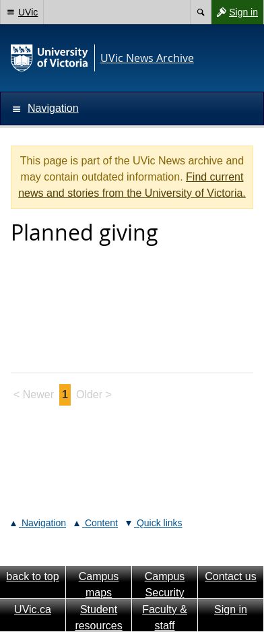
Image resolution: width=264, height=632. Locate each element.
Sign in (234, 12)
